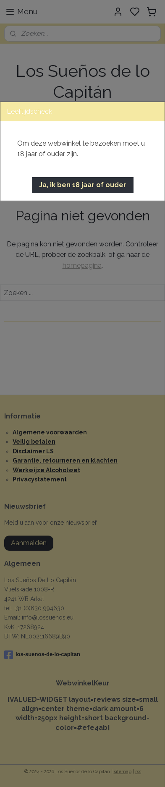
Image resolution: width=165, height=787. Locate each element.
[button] (83, 185)
